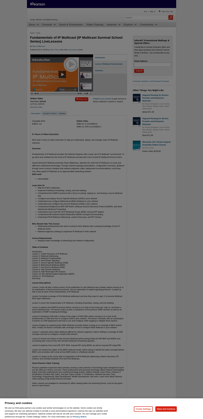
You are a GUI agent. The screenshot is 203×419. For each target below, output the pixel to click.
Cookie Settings (143, 413)
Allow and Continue (166, 413)
